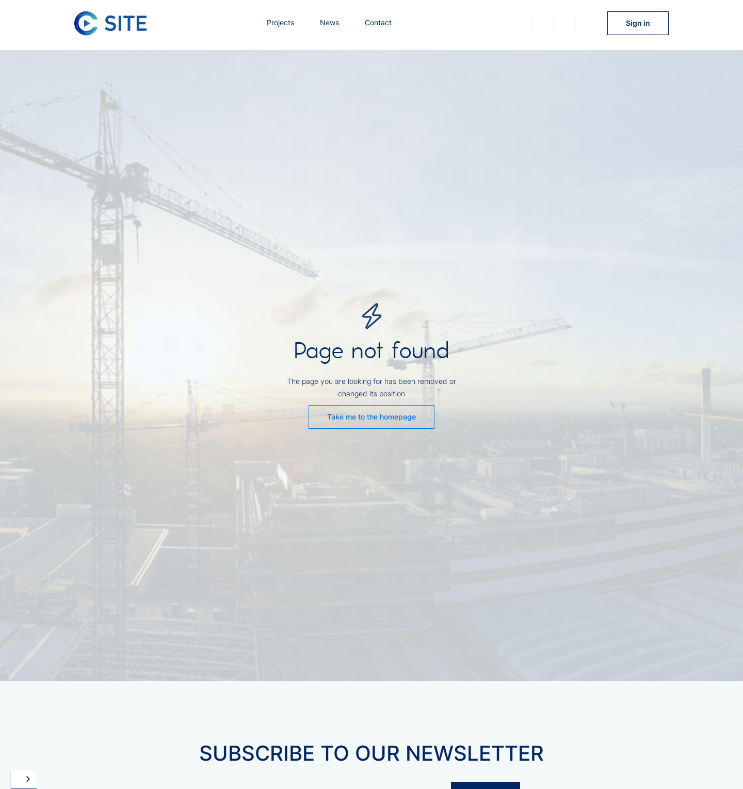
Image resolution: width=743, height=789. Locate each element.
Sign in (638, 23)
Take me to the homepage (371, 416)
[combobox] (23, 779)
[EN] (24, 778)
